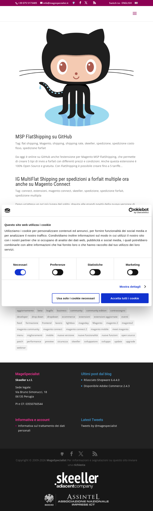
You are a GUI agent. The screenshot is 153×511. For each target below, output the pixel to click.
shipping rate (74, 143)
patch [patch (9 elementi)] (20, 341)
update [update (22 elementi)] (118, 341)
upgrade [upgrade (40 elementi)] (130, 341)
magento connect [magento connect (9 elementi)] (52, 329)
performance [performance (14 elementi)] (34, 341)
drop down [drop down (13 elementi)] (37, 316)
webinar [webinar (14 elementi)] (21, 347)
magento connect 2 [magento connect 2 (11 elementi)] (76, 329)
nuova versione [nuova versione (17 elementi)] (65, 335)
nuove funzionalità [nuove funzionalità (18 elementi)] (88, 335)
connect (27, 191)
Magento (45, 143)
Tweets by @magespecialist (99, 426)
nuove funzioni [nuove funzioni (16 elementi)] (110, 335)
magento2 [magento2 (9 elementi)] (127, 323)
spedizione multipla (28, 195)
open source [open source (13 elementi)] (128, 335)
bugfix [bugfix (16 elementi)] (49, 310)
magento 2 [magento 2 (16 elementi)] (112, 323)
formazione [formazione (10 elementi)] (32, 323)
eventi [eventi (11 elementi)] (124, 316)
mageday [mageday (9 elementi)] (84, 323)
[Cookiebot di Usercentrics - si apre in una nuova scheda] (131, 210)
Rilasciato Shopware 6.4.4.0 (101, 380)
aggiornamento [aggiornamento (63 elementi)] (25, 310)
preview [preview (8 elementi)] (49, 341)
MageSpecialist (56, 460)
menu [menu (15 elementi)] (20, 335)
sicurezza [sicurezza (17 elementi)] (62, 341)
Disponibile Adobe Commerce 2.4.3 (107, 386)
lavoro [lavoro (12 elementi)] (58, 323)
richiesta (79, 465)
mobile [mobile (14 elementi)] (50, 335)
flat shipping (30, 143)
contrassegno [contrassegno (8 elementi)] (117, 310)
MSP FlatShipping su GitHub (43, 137)
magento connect (60, 191)
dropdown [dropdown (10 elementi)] (52, 316)
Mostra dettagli (130, 286)
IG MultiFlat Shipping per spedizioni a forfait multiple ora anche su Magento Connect (72, 181)
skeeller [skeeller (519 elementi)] (76, 341)
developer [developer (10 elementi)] (22, 316)
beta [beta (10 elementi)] (40, 310)
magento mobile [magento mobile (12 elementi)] (100, 329)
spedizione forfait (34, 148)
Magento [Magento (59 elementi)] (97, 323)
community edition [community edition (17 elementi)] (96, 310)
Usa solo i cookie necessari (76, 298)
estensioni (40, 191)
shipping (58, 143)
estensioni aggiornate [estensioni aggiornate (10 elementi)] (106, 316)
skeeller (90, 143)
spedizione (103, 143)
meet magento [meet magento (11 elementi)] (120, 329)
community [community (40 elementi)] (76, 310)
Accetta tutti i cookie (125, 298)
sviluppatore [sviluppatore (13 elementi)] (91, 341)
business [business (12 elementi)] (61, 310)
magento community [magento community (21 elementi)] (28, 329)
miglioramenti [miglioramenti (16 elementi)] (34, 335)
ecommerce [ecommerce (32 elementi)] (68, 316)
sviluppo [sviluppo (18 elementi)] (106, 341)
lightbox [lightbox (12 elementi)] (70, 323)
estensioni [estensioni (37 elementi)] (84, 316)
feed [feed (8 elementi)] (19, 323)
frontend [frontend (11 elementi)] (46, 323)
